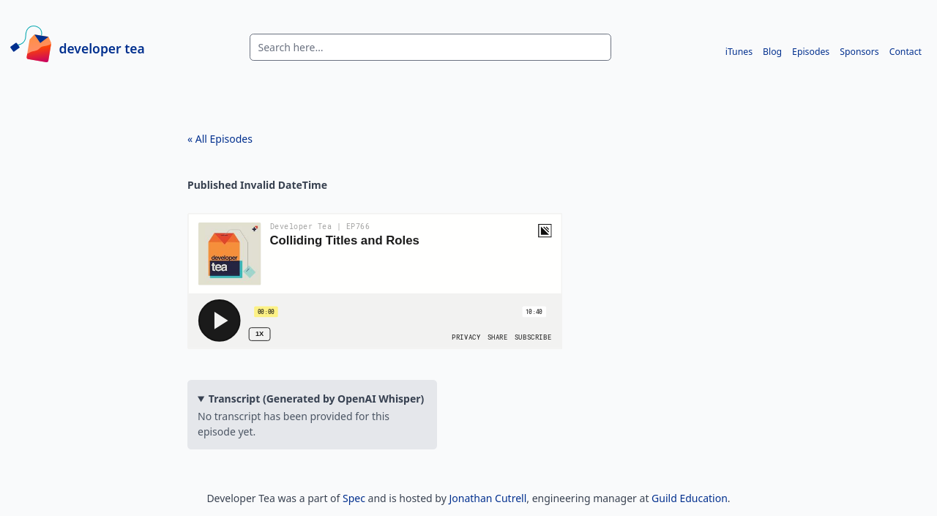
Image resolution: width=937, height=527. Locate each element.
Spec (354, 498)
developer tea (102, 48)
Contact (905, 51)
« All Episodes (220, 139)
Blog (772, 51)
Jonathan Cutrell (487, 498)
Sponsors (859, 51)
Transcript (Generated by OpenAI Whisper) (317, 398)
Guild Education (690, 498)
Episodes (810, 51)
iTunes (739, 51)
